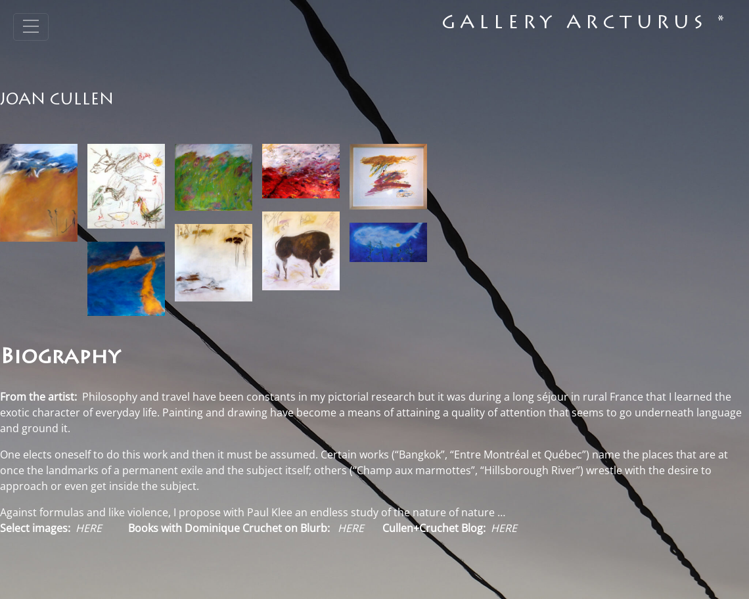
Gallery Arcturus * (585, 24)
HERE (351, 528)
